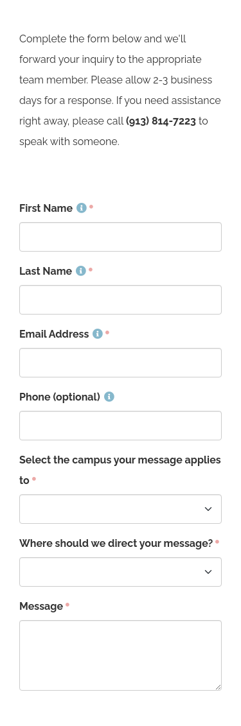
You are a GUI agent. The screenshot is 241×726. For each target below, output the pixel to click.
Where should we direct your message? (116, 543)
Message (41, 606)
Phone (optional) (66, 397)
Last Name (52, 271)
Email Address (61, 334)
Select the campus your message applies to (120, 470)
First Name (53, 208)
